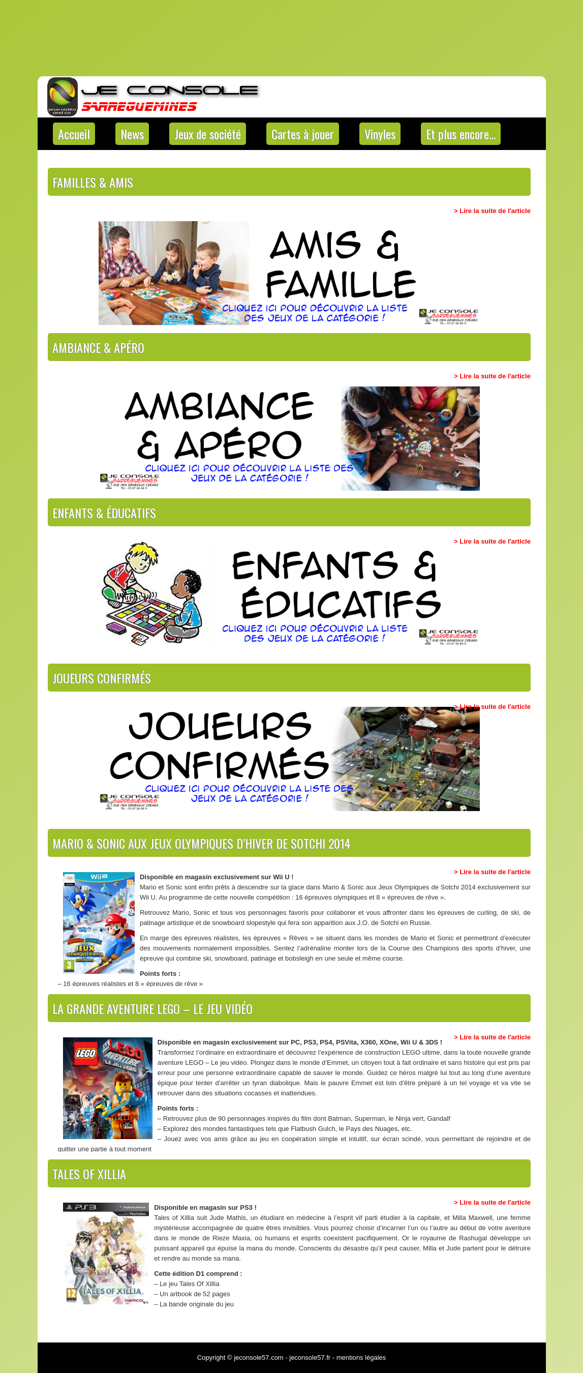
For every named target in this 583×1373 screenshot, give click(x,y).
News (132, 134)
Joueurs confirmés (101, 678)
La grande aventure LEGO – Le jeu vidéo (152, 1008)
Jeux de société (207, 134)
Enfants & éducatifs (104, 512)
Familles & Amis (92, 182)
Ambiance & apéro (98, 347)
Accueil (74, 134)
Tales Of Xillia (89, 1174)
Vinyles (379, 134)
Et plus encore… (461, 134)
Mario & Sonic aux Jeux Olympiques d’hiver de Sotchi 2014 (201, 843)
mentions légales (361, 1357)
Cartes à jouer (302, 134)
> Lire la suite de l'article (492, 211)
